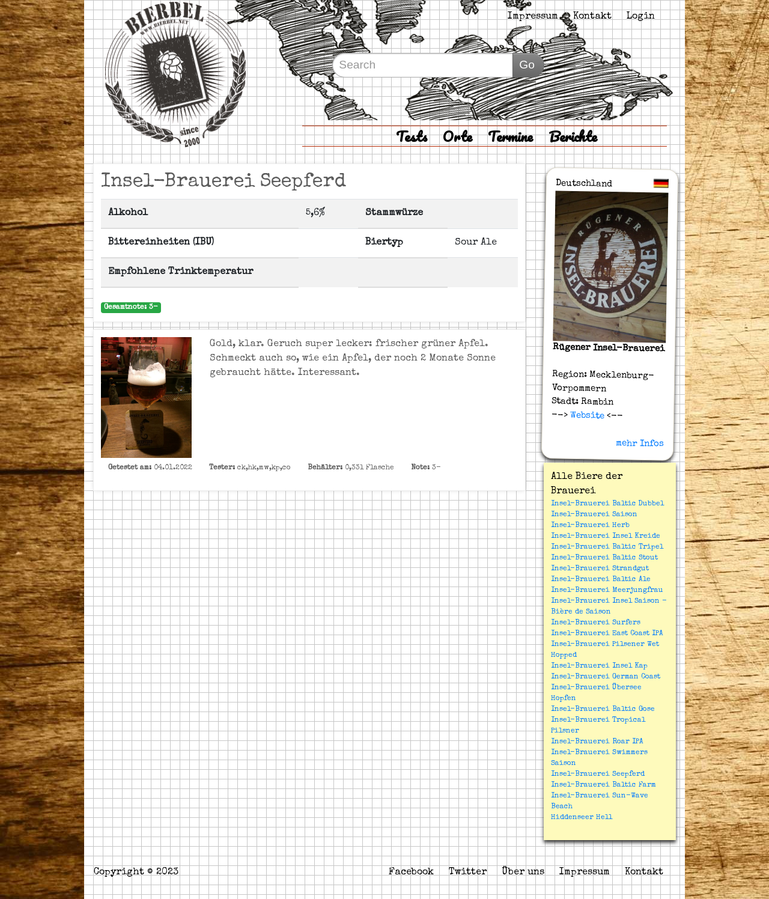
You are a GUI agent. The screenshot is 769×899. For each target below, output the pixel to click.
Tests (411, 136)
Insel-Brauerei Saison (594, 515)
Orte (457, 136)
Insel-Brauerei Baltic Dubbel (607, 504)
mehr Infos (640, 443)
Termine (510, 136)
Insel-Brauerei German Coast (605, 677)
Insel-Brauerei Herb (590, 525)
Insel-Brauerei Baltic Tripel (607, 547)
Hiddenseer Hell (581, 817)
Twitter (468, 872)
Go (527, 64)
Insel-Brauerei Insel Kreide (605, 536)
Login (641, 17)
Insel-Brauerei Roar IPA (597, 742)
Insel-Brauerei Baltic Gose (603, 709)
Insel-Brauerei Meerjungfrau (607, 590)
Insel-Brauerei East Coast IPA (607, 634)
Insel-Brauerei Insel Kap (599, 666)
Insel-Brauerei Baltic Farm (603, 785)
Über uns (523, 872)
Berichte (573, 136)
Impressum (533, 17)
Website (586, 415)
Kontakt (592, 17)
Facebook (411, 872)
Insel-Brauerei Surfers (595, 623)
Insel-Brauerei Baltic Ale (601, 580)
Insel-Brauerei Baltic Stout (604, 558)
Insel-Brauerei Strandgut (600, 569)
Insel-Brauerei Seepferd (598, 774)
